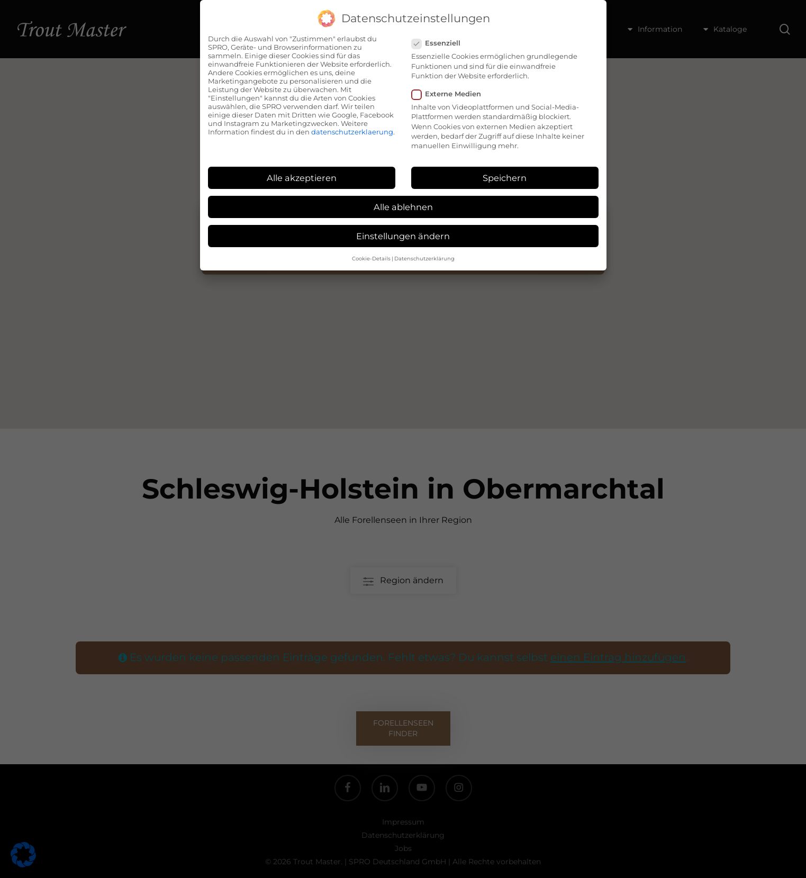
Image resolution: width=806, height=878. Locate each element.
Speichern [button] (505, 178)
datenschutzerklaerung (352, 132)
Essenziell (440, 43)
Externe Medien (450, 93)
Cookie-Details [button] (371, 258)
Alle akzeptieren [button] (302, 178)
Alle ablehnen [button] (403, 207)
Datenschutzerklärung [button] (424, 258)
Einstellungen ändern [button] (403, 236)
